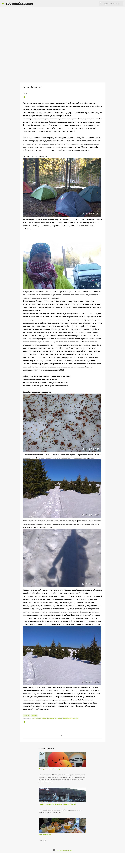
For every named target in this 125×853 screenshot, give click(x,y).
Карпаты (26, 715)
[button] (24, 97)
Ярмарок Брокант (45, 834)
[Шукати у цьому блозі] (113, 3)
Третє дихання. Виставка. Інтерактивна (52, 769)
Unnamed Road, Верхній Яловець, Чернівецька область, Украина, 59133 (55, 718)
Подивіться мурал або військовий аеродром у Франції (57, 804)
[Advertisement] (62, 67)
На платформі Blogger (62, 850)
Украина (34, 715)
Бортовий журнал (19, 3)
